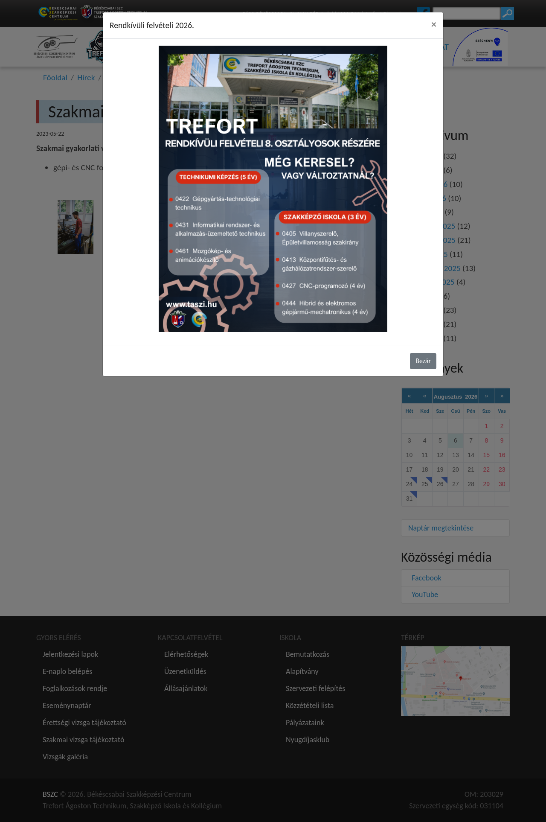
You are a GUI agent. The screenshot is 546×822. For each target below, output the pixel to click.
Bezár (423, 361)
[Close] (433, 24)
